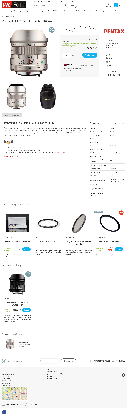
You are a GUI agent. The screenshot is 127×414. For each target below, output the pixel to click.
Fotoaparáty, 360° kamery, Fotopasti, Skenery (18, 11)
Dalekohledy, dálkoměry (103, 11)
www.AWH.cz (61, 152)
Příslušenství (88, 11)
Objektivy (40, 11)
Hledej (72, 5)
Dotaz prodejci (113, 62)
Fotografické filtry (52, 11)
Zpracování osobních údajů (55, 374)
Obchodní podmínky (53, 371)
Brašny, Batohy (67, 11)
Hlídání (111, 65)
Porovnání (112, 58)
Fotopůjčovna (51, 376)
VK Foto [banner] (14, 4)
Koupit (26, 249)
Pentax (114, 47)
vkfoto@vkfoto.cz (39, 1)
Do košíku (90, 55)
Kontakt (49, 369)
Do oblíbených (113, 55)
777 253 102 (49, 1)
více (75, 31)
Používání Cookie (52, 378)
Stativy (77, 11)
